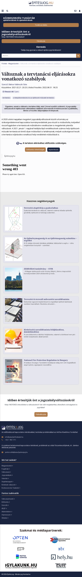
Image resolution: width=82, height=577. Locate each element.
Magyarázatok (13, 64)
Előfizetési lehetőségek (35, 150)
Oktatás (5, 518)
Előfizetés (6, 502)
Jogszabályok (7, 475)
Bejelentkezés (53, 150)
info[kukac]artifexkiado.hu (14, 437)
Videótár (5, 478)
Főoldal (4, 64)
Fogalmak (6, 469)
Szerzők (5, 505)
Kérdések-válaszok (9, 485)
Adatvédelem (7, 512)
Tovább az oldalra (41, 25)
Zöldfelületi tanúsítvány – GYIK (38, 269)
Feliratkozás (41, 41)
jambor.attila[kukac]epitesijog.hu (16, 452)
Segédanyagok (7, 482)
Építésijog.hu (9, 156)
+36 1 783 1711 (10, 440)
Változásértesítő (8, 499)
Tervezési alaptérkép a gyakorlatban (41, 208)
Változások (6, 472)
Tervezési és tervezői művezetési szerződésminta (46, 299)
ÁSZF (4, 508)
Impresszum (7, 515)
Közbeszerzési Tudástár (11, 488)
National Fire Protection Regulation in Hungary (46, 360)
